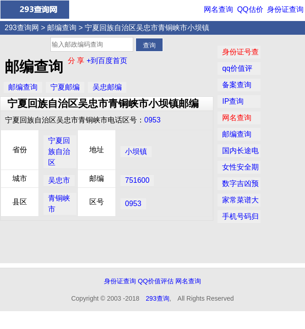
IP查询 (233, 101)
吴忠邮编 (107, 87)
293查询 (157, 298)
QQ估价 (250, 9)
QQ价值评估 (156, 281)
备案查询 (236, 85)
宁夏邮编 (65, 87)
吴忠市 (59, 180)
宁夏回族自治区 (59, 151)
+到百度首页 (107, 60)
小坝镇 (136, 151)
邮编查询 (61, 28)
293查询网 (22, 28)
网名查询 (218, 9)
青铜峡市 (59, 203)
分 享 (77, 60)
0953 (152, 120)
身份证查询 (285, 9)
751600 (137, 180)
